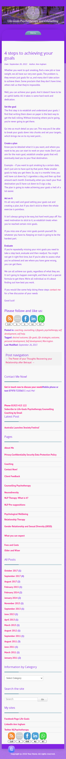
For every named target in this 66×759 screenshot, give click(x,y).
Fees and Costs (11, 545)
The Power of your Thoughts (21, 358)
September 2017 (12, 576)
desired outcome (20, 337)
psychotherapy (51, 330)
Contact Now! (10, 469)
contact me (55, 289)
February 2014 (11, 592)
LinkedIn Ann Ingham (14, 724)
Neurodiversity (11, 492)
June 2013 (9, 614)
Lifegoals (39, 330)
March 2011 (10, 652)
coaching (19, 330)
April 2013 (9, 619)
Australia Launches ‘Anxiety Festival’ (22, 427)
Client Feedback (12, 476)
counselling (29, 330)
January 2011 (10, 657)
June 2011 (9, 646)
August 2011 (10, 641)
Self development (34, 341)
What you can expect (14, 535)
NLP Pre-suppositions (14, 504)
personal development (14, 341)
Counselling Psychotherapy (17, 485)
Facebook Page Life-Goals (16, 718)
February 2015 (11, 587)
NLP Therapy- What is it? (16, 497)
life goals (33, 337)
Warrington (47, 341)
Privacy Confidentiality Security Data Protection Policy (30, 454)
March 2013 (10, 625)
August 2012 (10, 630)
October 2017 (11, 570)
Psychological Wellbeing (16, 514)
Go (42, 699)
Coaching (8, 464)
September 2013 (12, 608)
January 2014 (10, 597)
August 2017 (10, 581)
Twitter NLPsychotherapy (16, 729)
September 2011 (12, 636)
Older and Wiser (12, 550)
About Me (9, 447)
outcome (55, 337)
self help (21, 333)
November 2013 (12, 603)
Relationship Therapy (14, 519)
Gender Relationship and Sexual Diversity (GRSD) (28, 526)
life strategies (44, 337)
